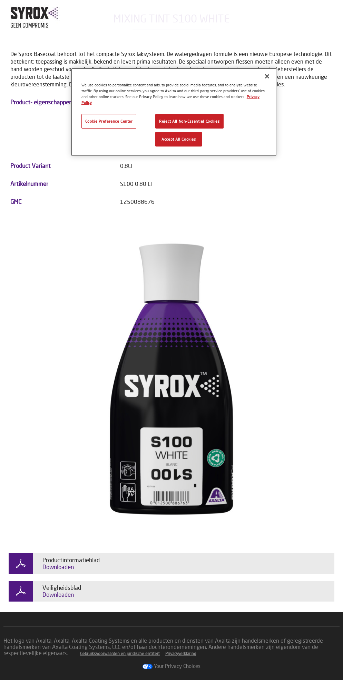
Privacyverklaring (180, 653)
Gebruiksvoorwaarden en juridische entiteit (120, 653)
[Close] (267, 76)
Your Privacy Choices (171, 666)
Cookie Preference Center (109, 121)
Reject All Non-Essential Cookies (189, 121)
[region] (174, 112)
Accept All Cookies (178, 139)
